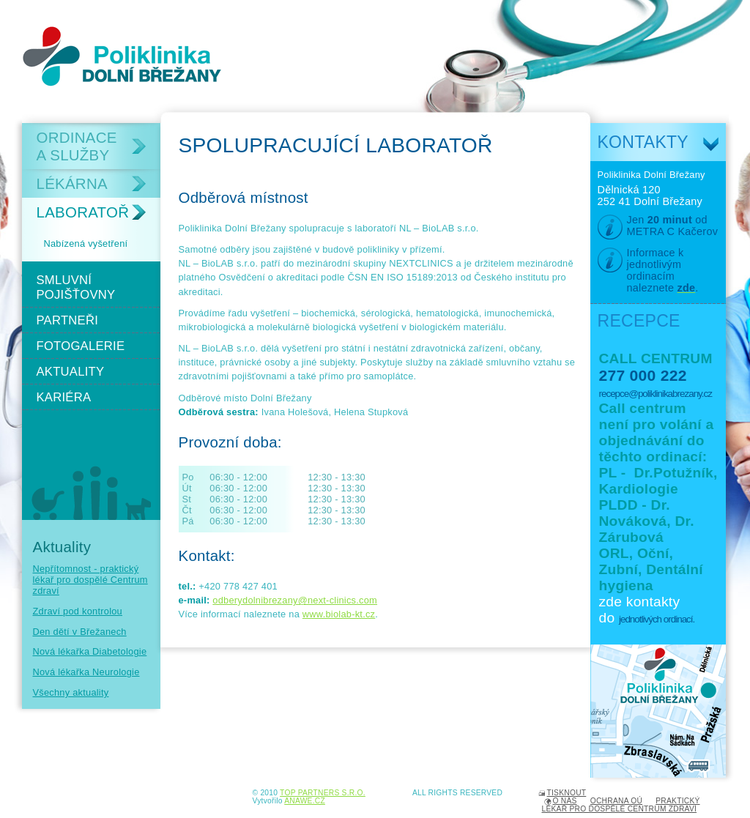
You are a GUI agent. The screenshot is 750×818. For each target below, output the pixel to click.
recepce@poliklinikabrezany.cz (655, 393)
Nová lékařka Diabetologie (90, 651)
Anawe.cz (304, 801)
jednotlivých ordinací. (656, 619)
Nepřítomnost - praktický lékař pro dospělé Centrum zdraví (90, 579)
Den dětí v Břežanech (80, 631)
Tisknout (567, 793)
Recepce (639, 320)
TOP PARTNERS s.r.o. (322, 793)
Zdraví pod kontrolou (78, 611)
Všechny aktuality (71, 692)
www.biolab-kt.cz (338, 614)
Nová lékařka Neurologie (86, 671)
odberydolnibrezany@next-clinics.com (294, 600)
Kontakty (643, 142)
